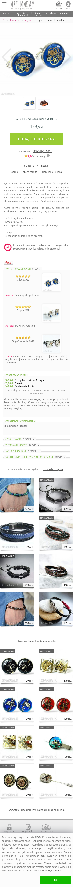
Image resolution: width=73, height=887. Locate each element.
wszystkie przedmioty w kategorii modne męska (37, 809)
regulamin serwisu (27, 833)
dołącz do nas (46, 831)
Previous (6, 57)
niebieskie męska (51, 171)
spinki (15, 171)
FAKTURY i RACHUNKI (22, 451)
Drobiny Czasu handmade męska (37, 641)
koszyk (59, 8)
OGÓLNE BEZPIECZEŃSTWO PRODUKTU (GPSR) (35, 457)
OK (55, 880)
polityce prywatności (49, 870)
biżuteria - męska (53, 469)
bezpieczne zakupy (9, 833)
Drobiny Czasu (42, 151)
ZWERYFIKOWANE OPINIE (23, 269)
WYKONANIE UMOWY (22, 445)
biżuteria (29, 165)
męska (44, 165)
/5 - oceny (34, 156)
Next (66, 57)
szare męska (30, 171)
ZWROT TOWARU (20, 439)
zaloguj (68, 8)
